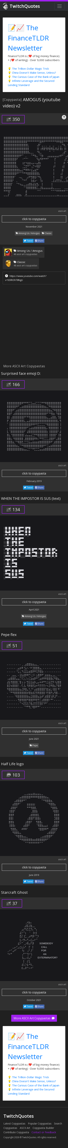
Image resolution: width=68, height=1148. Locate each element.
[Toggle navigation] (59, 6)
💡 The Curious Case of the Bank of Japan (33, 77)
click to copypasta (34, 219)
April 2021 (34, 609)
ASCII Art (25, 1128)
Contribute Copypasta (16, 1132)
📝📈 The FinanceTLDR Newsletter (28, 37)
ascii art (62, 211)
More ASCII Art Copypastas (34, 1018)
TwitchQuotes (21, 6)
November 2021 (34, 226)
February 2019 (34, 481)
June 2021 (34, 738)
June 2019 (34, 875)
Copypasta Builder (43, 1128)
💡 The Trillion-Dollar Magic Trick (28, 68)
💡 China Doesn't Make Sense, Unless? (32, 72)
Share (39, 240)
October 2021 (34, 1000)
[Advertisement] (34, 325)
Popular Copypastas (39, 1123)
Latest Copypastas (14, 1123)
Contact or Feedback (44, 1132)
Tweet (28, 240)
